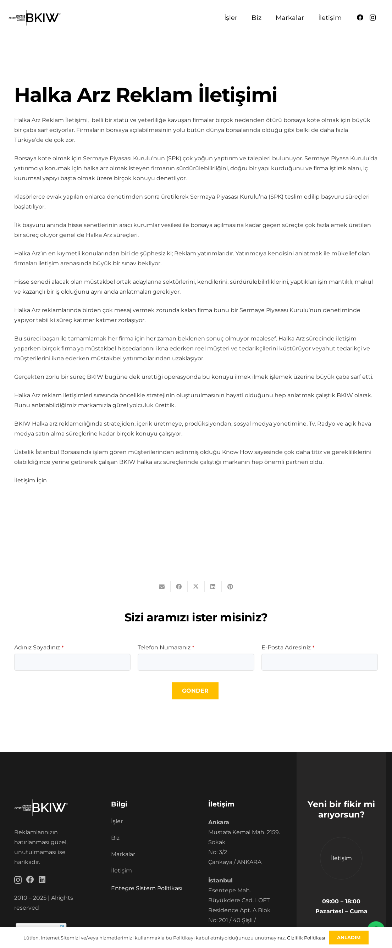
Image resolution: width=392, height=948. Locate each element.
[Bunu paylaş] (179, 586)
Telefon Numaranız (166, 647)
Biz (115, 838)
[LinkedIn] (42, 879)
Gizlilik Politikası (306, 938)
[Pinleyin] (230, 586)
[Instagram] (373, 17)
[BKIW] (35, 18)
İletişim (121, 870)
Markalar (123, 854)
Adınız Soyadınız (39, 647)
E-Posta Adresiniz (287, 647)
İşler (117, 821)
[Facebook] (360, 17)
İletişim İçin (30, 480)
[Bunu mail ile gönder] (162, 586)
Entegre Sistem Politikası (146, 888)
